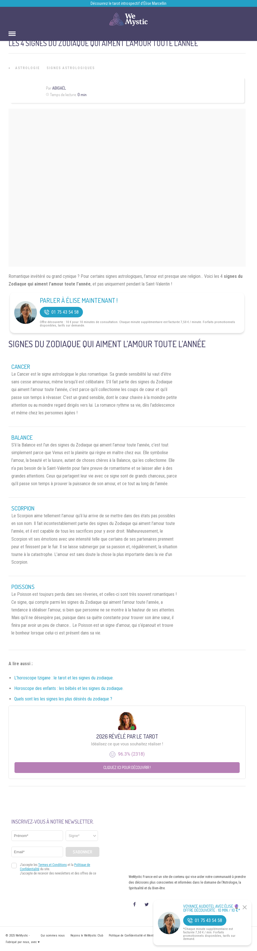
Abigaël (59, 88)
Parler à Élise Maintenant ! (79, 300)
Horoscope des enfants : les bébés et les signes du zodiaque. (69, 688)
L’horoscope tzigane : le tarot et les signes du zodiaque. (64, 678)
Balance (22, 437)
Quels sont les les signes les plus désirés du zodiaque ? (63, 699)
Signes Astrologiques (71, 68)
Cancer (20, 366)
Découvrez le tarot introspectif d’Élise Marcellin (128, 3)
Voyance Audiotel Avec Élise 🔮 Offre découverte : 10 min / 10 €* (211, 908)
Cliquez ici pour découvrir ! (127, 767)
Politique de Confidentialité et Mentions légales (139, 935)
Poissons (23, 586)
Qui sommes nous (53, 935)
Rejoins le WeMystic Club (86, 935)
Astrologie (27, 68)
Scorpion (23, 508)
